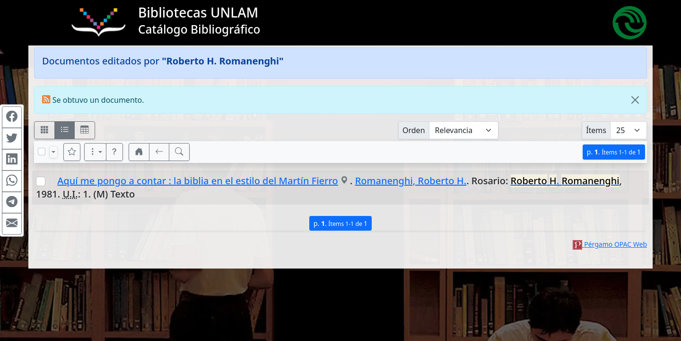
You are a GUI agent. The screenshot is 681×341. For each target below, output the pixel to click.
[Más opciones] (95, 152)
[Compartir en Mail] (12, 224)
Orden (413, 130)
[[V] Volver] (159, 152)
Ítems (596, 130)
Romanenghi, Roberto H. (410, 180)
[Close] (635, 100)
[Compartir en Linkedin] (12, 160)
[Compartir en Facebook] (12, 117)
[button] (114, 152)
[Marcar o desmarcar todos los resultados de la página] (41, 151)
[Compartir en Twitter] (12, 139)
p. (614, 152)
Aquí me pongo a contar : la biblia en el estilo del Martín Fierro (197, 180)
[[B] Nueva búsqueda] (179, 152)
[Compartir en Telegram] (12, 203)
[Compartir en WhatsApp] (12, 181)
